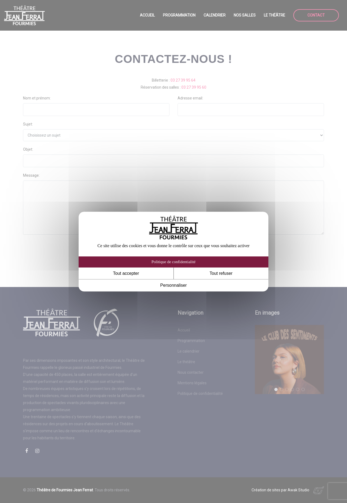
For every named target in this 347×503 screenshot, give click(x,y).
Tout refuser (221, 273)
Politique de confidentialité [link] (173, 262)
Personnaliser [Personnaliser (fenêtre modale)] (173, 285)
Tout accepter (126, 273)
